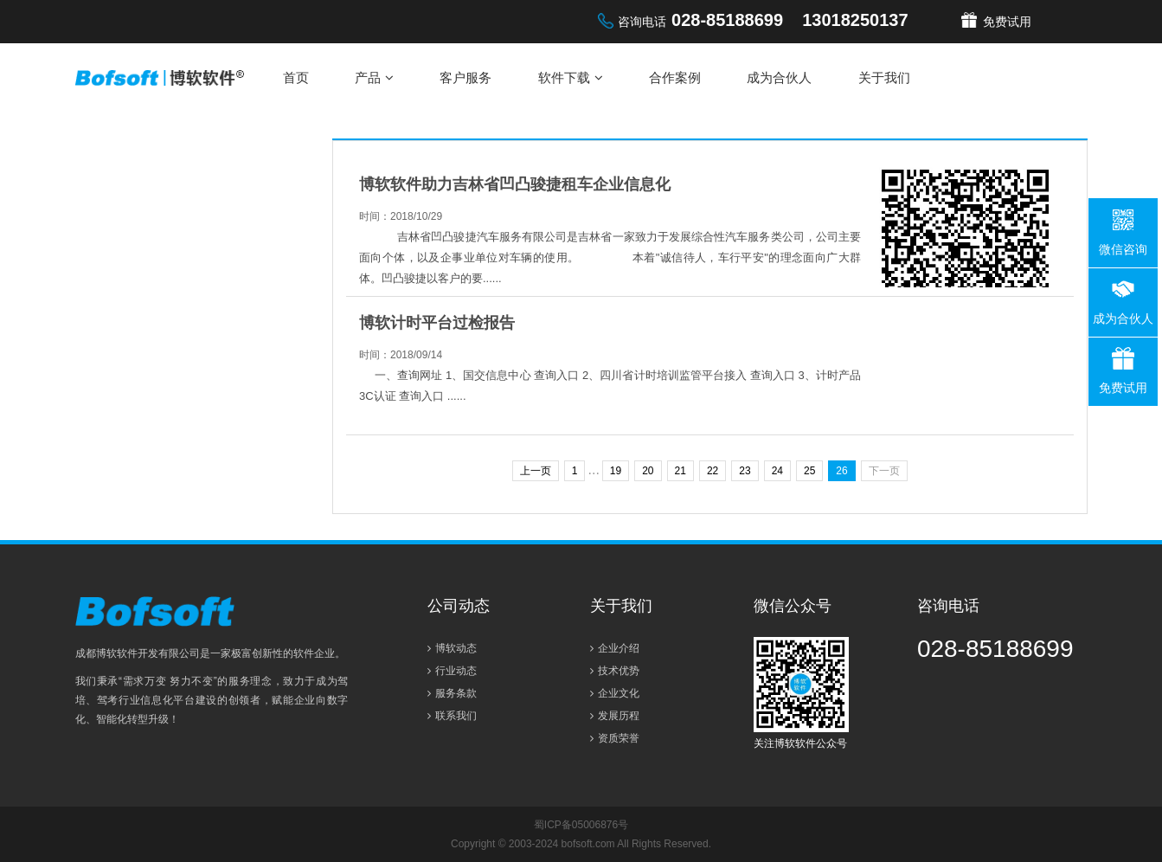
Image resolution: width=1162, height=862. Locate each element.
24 (777, 471)
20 (647, 471)
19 (615, 471)
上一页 (535, 471)
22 (712, 471)
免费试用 (1007, 22)
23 (744, 471)
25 (809, 471)
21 (680, 471)
